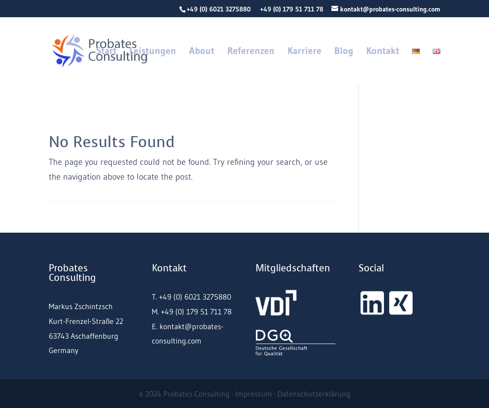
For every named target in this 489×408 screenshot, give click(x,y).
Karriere (304, 51)
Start (106, 51)
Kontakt (382, 51)
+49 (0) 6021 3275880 (219, 9)
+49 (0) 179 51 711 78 (291, 9)
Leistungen (152, 51)
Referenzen (251, 51)
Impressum (253, 393)
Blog (343, 51)
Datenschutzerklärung (314, 393)
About (201, 51)
